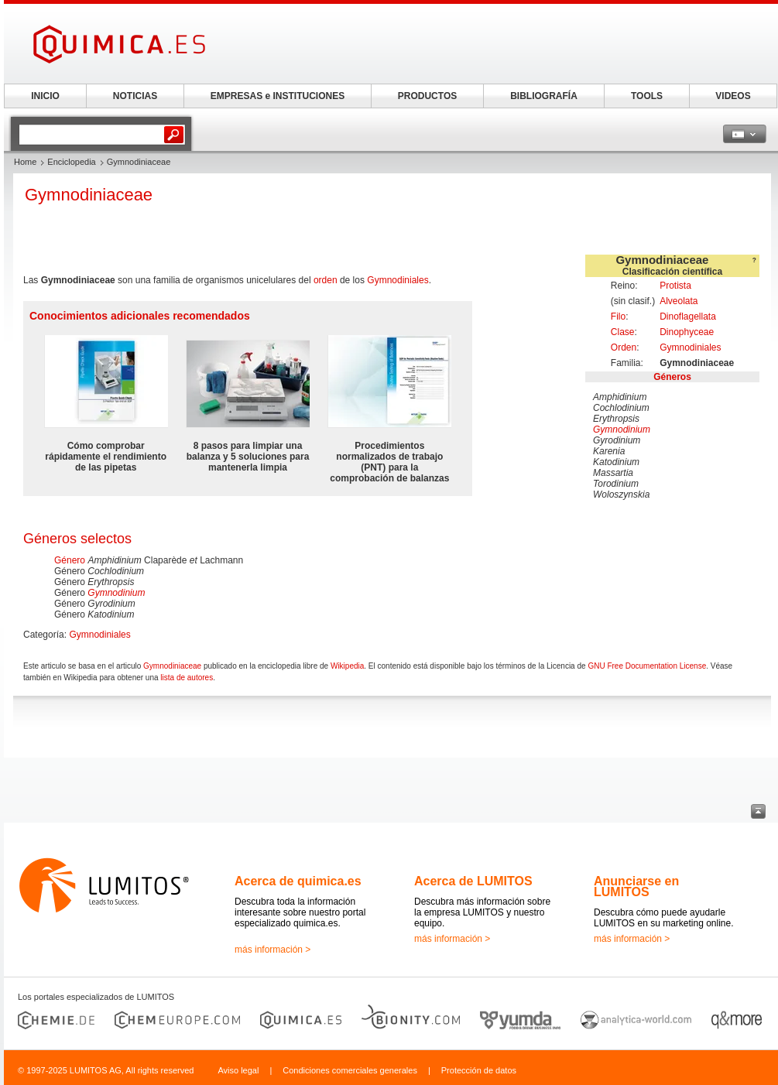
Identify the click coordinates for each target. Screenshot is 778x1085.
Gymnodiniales (690, 347)
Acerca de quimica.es (298, 881)
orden (326, 280)
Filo (618, 316)
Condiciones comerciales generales (350, 1070)
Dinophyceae (687, 332)
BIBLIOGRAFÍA (544, 96)
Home (25, 161)
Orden (623, 347)
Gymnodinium (621, 429)
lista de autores (186, 677)
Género (69, 560)
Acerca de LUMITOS (473, 881)
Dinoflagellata (688, 316)
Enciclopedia (71, 161)
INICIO (45, 96)
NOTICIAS (135, 96)
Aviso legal (238, 1070)
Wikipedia (347, 666)
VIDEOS (732, 96)
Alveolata (678, 301)
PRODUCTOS (427, 96)
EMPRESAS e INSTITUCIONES (277, 96)
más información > (272, 949)
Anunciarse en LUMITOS (636, 886)
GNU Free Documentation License (647, 666)
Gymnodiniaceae (172, 666)
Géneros (672, 376)
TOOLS (647, 96)
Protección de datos (478, 1070)
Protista (675, 285)
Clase (623, 332)
